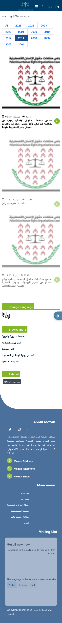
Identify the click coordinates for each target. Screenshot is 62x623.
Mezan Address (20, 462)
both (33, 587)
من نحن (25, 493)
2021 (21, 31)
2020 (34, 31)
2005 (8, 44)
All (6, 25)
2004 (21, 44)
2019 (47, 31)
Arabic (12, 587)
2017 (8, 38)
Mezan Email (18, 477)
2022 (8, 31)
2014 (21, 38)
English (23, 587)
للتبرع (26, 523)
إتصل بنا (25, 499)
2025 (31, 25)
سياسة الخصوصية (19, 511)
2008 (47, 38)
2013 (34, 38)
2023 (44, 25)
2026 (18, 25)
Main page (7, 16)
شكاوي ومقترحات (20, 517)
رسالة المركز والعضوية (18, 505)
